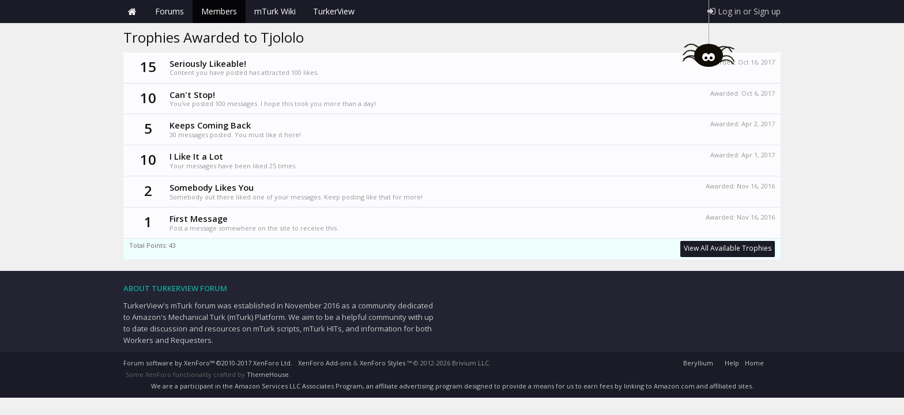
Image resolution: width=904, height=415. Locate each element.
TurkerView (334, 11)
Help (732, 363)
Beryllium (698, 363)
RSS (774, 361)
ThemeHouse (268, 374)
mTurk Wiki (275, 11)
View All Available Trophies (727, 248)
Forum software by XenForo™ (207, 363)
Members (219, 11)
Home (132, 11)
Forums (169, 11)
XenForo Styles (382, 363)
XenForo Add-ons (324, 363)
